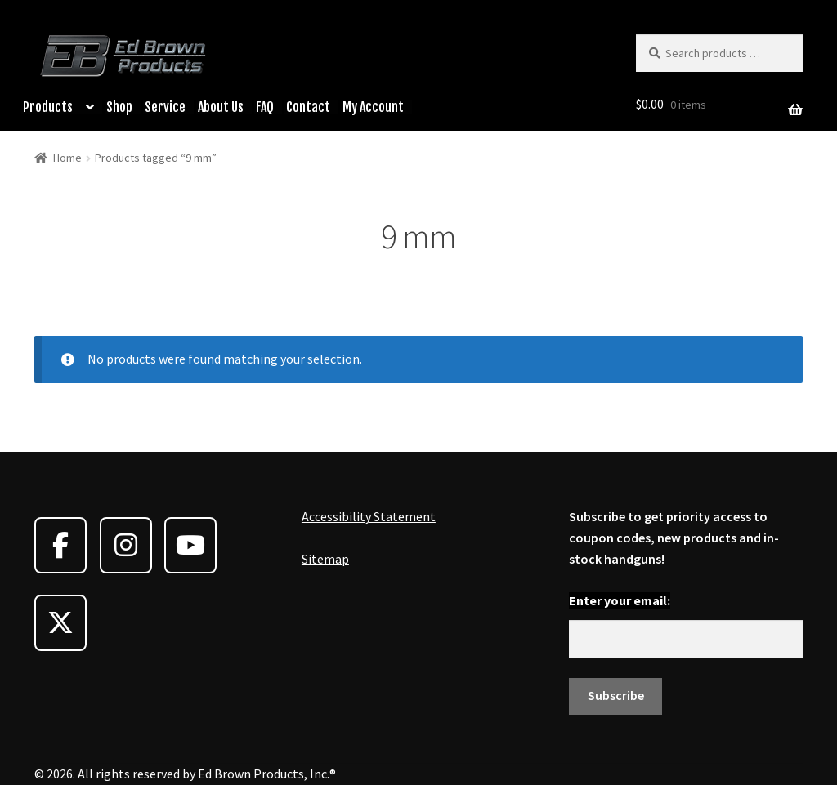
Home (67, 157)
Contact (308, 107)
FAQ (265, 107)
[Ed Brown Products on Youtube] (190, 545)
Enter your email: (619, 600)
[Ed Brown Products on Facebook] (60, 545)
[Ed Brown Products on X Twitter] (60, 623)
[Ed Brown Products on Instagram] (126, 545)
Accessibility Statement (369, 516)
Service (165, 107)
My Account (373, 107)
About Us (221, 107)
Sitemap (325, 559)
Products (48, 107)
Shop (119, 107)
